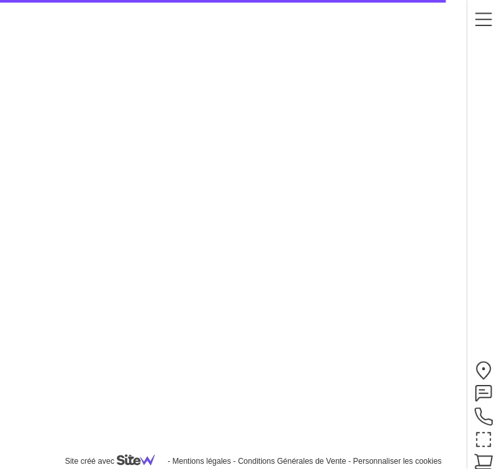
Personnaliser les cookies (397, 461)
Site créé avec (115, 461)
